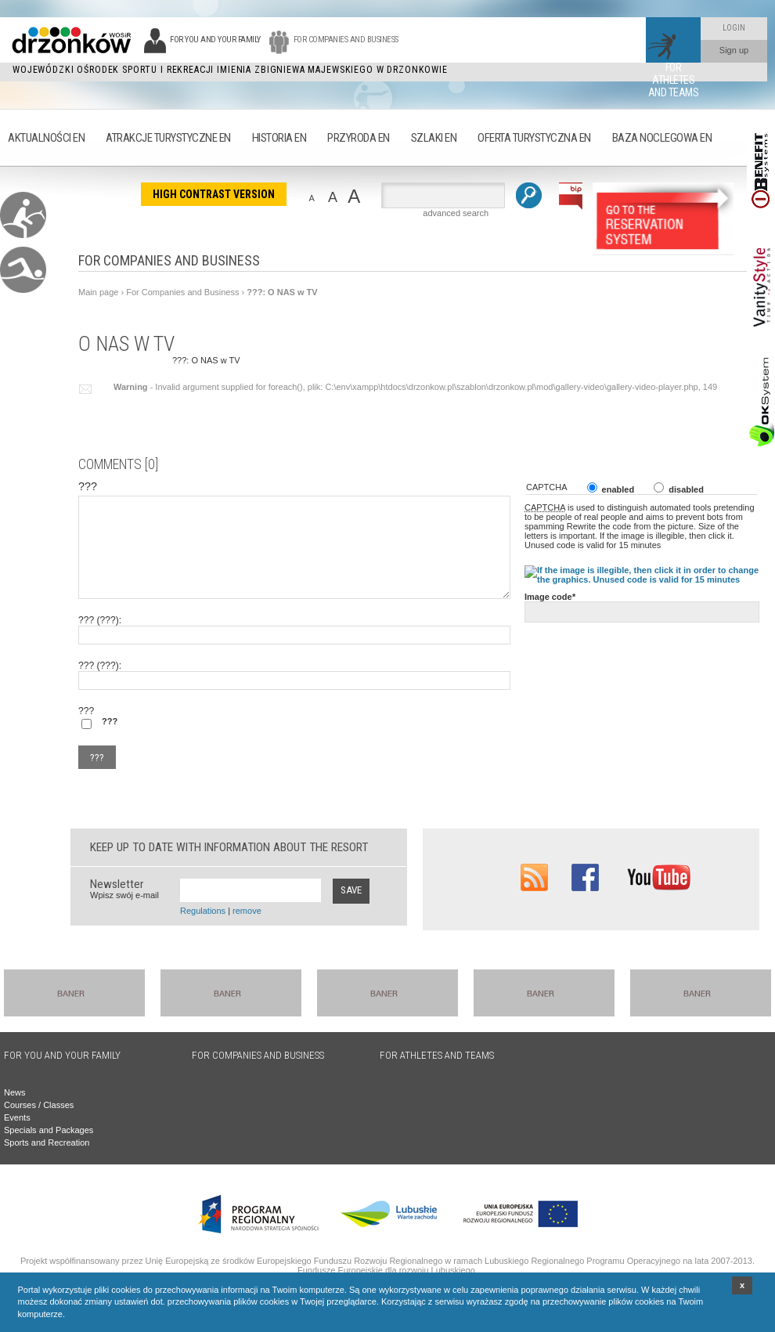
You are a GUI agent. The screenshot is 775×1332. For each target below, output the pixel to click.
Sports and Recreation (46, 1142)
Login (734, 28)
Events (17, 1117)
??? (85, 388)
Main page (98, 292)
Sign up (733, 50)
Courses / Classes (39, 1105)
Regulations (202, 910)
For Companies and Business (182, 292)
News (15, 1092)
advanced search (455, 213)
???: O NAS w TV (282, 292)
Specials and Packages (48, 1130)
